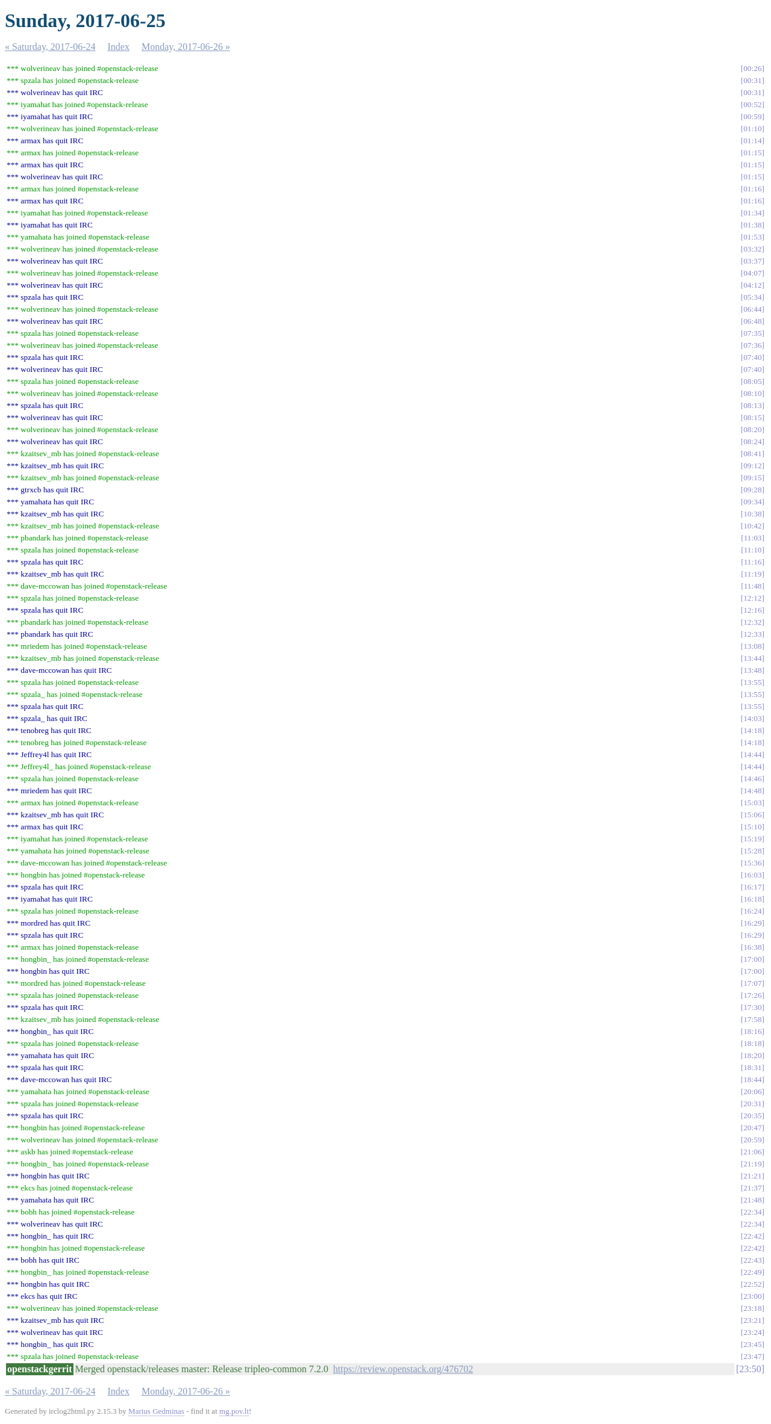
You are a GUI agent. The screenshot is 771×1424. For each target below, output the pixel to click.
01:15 (752, 152)
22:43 (752, 1260)
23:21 (752, 1320)
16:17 (752, 886)
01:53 (752, 236)
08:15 (752, 417)
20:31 (752, 1103)
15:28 (752, 850)
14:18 (752, 730)
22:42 (752, 1235)
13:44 (752, 658)
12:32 (752, 622)
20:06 (752, 1091)
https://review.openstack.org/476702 (403, 1369)
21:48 (752, 1199)
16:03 (752, 874)
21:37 (752, 1187)
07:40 (752, 357)
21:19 (752, 1163)
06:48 (752, 321)
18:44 (752, 1079)
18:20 (752, 1055)
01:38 (752, 224)
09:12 (752, 465)
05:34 (752, 297)
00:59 (752, 116)
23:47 (752, 1356)
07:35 (752, 333)
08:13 (752, 405)
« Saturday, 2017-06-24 (50, 47)
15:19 (752, 838)
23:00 (752, 1296)
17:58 (752, 1019)
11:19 (753, 573)
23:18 (752, 1308)
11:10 (753, 549)
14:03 (752, 718)
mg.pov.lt (234, 1411)
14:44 (752, 754)
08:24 (752, 441)
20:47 (752, 1127)
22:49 (752, 1272)
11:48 (753, 585)
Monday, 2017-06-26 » (186, 47)
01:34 (752, 212)
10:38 (752, 513)
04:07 (752, 272)
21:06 (752, 1151)
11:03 (753, 537)
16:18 (752, 898)
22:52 (752, 1284)
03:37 (752, 260)
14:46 (752, 778)
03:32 (752, 248)
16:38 (752, 947)
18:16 (752, 1031)
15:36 (752, 862)
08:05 (752, 381)
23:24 (752, 1332)
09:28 (752, 489)
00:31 (752, 80)
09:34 (752, 501)
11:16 (753, 561)
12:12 (752, 597)
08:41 (752, 453)
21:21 (752, 1175)
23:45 (752, 1344)
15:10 (752, 826)
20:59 (752, 1139)
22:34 (752, 1211)
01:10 (752, 128)
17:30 (752, 1007)
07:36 (752, 345)
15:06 (752, 814)
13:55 (752, 682)
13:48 (752, 670)
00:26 (752, 68)
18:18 (752, 1043)
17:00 (752, 959)
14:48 (752, 790)
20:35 (752, 1115)
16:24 (752, 910)
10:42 (752, 525)
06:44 (752, 309)
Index (119, 47)
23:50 (750, 1369)
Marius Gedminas (156, 1411)
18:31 (752, 1067)
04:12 (752, 284)
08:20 (752, 429)
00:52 (752, 104)
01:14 (752, 140)
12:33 (752, 634)
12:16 (752, 609)
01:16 (752, 188)
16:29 (752, 922)
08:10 (752, 393)
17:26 (752, 995)
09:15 (752, 477)
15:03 (752, 802)
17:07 (752, 983)
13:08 (752, 646)
